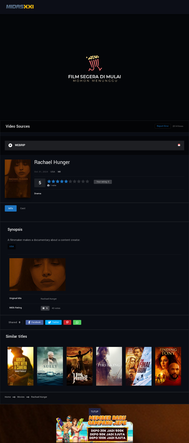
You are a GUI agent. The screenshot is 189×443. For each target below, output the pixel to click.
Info (10, 208)
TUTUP (94, 411)
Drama (37, 193)
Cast (22, 208)
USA (11, 246)
